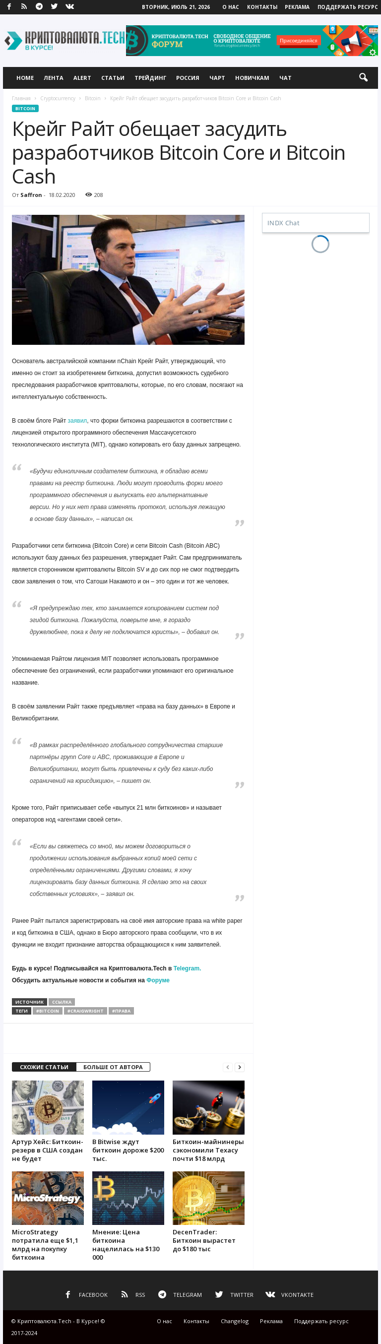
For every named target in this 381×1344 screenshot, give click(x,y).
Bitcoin (93, 98)
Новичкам (252, 77)
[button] (363, 78)
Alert (82, 77)
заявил (77, 420)
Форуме (158, 980)
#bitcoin (47, 1011)
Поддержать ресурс (348, 6)
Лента (54, 77)
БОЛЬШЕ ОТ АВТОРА (113, 1067)
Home (25, 77)
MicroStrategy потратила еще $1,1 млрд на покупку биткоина (45, 1244)
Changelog (235, 1321)
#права (121, 1011)
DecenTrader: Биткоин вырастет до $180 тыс (204, 1240)
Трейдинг (150, 77)
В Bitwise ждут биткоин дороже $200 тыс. (128, 1150)
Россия (187, 77)
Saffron (31, 194)
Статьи (113, 77)
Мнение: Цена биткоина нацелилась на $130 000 (125, 1244)
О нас (230, 6)
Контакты (262, 6)
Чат (285, 77)
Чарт (217, 77)
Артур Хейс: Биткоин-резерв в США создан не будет (47, 1150)
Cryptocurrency (57, 98)
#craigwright (85, 1011)
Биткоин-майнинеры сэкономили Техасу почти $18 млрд (208, 1150)
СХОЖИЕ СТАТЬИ (44, 1067)
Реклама (297, 6)
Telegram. (187, 968)
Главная (21, 98)
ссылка (61, 1002)
